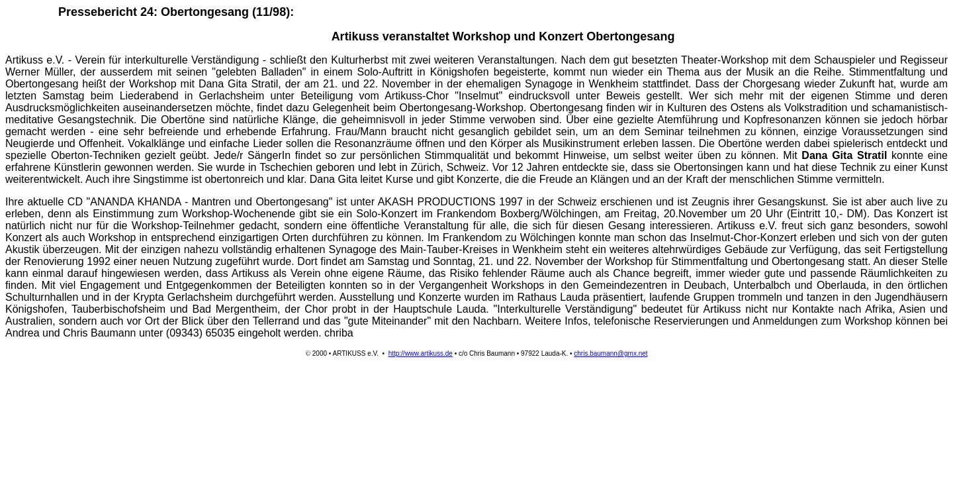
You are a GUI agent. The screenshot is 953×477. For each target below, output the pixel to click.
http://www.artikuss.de (420, 353)
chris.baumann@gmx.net (610, 353)
